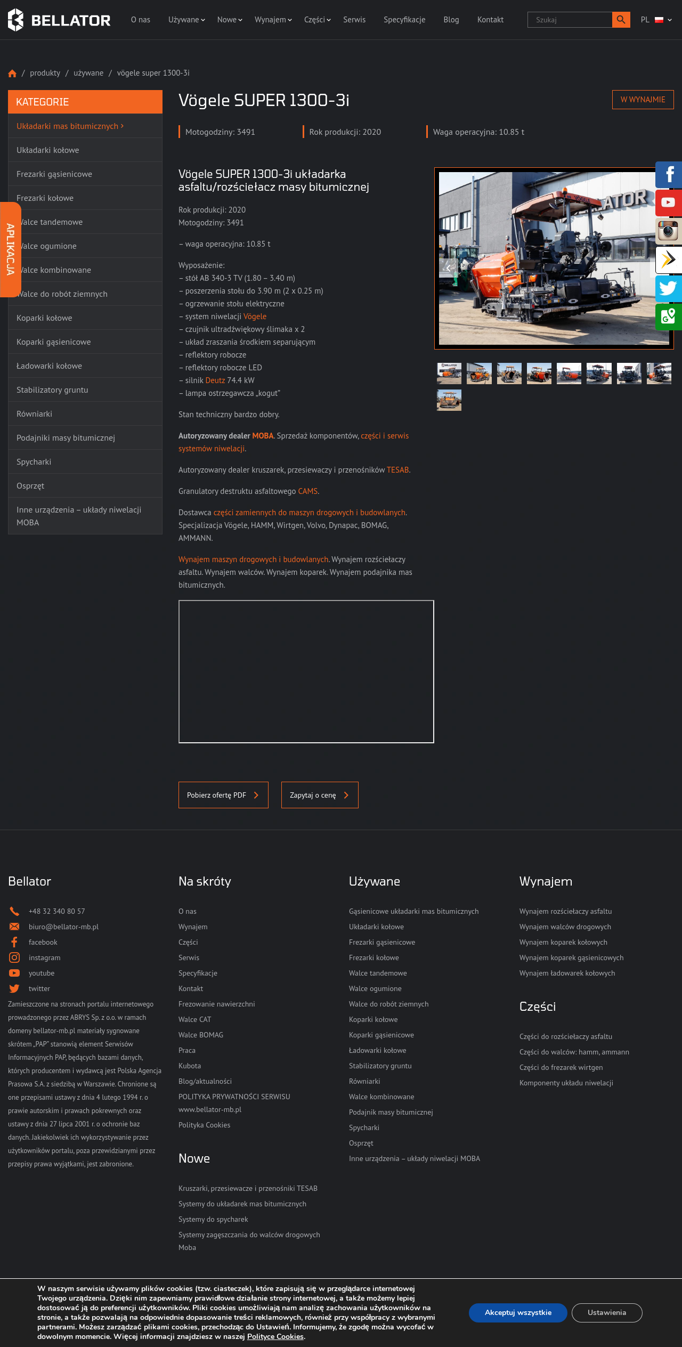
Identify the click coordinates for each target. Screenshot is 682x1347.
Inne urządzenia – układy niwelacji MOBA (414, 1158)
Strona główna (12, 73)
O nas (140, 19)
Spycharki (364, 1127)
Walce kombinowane (382, 1096)
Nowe (227, 19)
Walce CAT (195, 1019)
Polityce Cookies (275, 1337)
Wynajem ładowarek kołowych (567, 973)
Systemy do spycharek (213, 1219)
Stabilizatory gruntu (380, 1065)
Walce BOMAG (200, 1035)
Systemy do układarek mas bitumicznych (242, 1203)
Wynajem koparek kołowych (563, 942)
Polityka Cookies (204, 1125)
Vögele (255, 316)
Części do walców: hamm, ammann (574, 1052)
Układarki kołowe (376, 926)
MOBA (263, 436)
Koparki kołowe (373, 1019)
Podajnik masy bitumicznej (391, 1112)
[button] (621, 20)
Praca (187, 1050)
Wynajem (270, 19)
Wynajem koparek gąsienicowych (571, 957)
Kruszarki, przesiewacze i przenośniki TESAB (248, 1188)
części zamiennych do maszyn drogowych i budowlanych (309, 512)
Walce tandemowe (378, 973)
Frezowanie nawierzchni (216, 1004)
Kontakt (490, 19)
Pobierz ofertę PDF (223, 795)
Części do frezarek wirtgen (561, 1067)
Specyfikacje (404, 19)
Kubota (189, 1065)
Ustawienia (607, 1313)
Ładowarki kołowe (378, 1050)
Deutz (215, 380)
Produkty (45, 73)
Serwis (354, 19)
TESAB (398, 470)
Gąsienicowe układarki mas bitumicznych (414, 911)
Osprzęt (361, 1143)
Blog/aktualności (205, 1081)
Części (314, 19)
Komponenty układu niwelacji (566, 1083)
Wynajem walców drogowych (565, 926)
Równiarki (364, 1081)
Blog (451, 19)
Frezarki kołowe (374, 957)
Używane (183, 19)
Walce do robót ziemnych (389, 1004)
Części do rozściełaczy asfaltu (565, 1036)
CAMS (308, 491)
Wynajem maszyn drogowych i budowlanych (253, 559)
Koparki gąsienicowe (381, 1035)
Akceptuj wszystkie (518, 1313)
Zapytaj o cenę (320, 795)
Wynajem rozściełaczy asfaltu (565, 911)
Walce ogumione (375, 988)
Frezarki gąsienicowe (382, 942)
